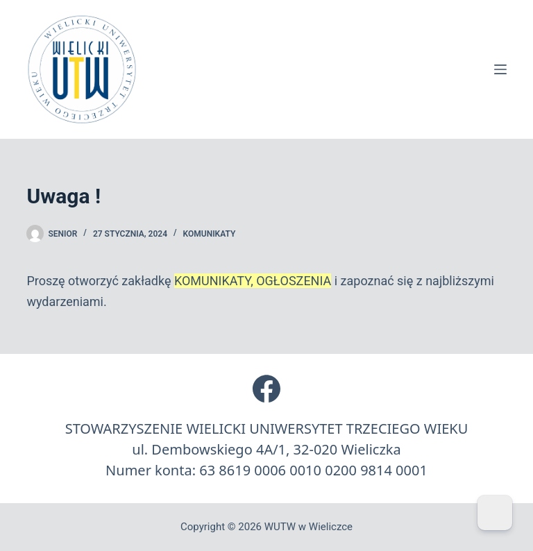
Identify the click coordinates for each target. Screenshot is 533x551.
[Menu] (500, 69)
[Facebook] (266, 388)
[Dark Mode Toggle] (494, 512)
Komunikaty (209, 234)
